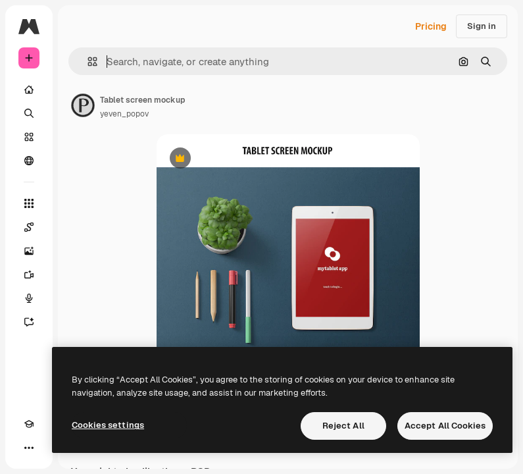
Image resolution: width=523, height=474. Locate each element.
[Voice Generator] (28, 298)
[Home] (28, 89)
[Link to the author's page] (83, 105)
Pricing (431, 26)
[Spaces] (28, 227)
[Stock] (28, 136)
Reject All (343, 425)
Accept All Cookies (445, 425)
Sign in (481, 26)
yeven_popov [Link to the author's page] (124, 114)
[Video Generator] (28, 274)
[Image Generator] (28, 250)
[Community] (28, 160)
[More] (28, 447)
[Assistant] (28, 321)
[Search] (28, 113)
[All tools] (28, 203)
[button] (87, 61)
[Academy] (28, 423)
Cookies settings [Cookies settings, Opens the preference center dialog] (108, 425)
